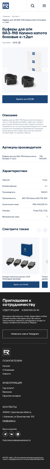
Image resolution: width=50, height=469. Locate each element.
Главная (6, 16)
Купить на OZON (25, 99)
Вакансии (7, 392)
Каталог (15, 16)
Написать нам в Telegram (25, 334)
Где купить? (8, 388)
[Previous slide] (4, 70)
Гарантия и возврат (12, 396)
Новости (7, 373)
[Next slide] (45, 70)
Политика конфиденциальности (17, 440)
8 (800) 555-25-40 (30, 310)
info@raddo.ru (9, 421)
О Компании (8, 370)
